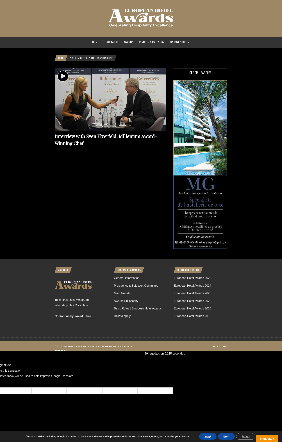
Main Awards (122, 293)
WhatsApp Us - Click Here (71, 305)
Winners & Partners (151, 42)
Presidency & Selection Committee (136, 285)
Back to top (220, 346)
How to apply (122, 316)
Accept (207, 436)
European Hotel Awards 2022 (192, 300)
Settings (246, 436)
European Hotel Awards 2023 (192, 293)
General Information (126, 277)
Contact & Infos (179, 42)
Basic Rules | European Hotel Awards (138, 308)
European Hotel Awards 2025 (192, 277)
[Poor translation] (24, 383)
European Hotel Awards (118, 42)
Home (95, 42)
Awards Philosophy (126, 300)
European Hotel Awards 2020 (192, 308)
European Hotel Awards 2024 (192, 285)
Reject (226, 436)
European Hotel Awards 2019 (192, 316)
